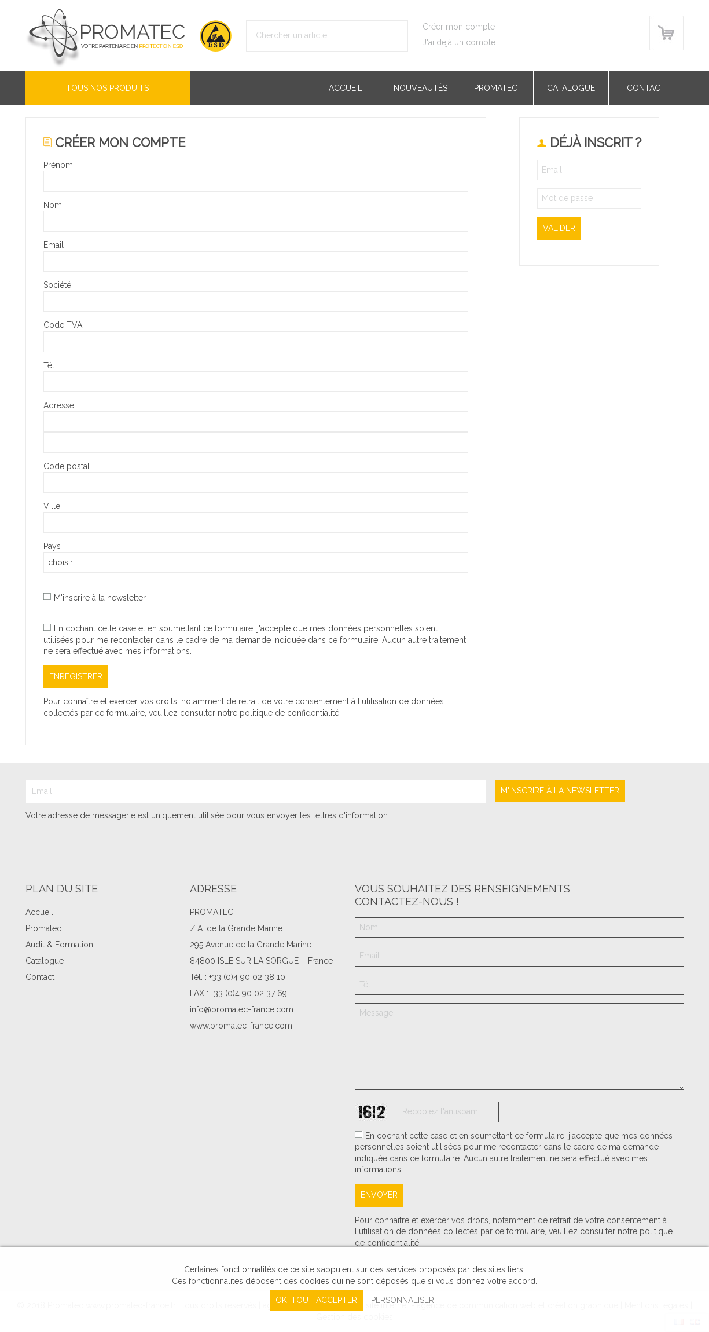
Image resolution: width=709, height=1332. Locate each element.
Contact (646, 88)
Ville (51, 506)
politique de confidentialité (289, 713)
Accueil (345, 88)
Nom (52, 205)
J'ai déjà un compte (459, 42)
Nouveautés (420, 88)
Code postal (66, 466)
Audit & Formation (59, 944)
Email (53, 245)
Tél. (49, 365)
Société (57, 285)
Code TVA (62, 325)
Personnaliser (402, 1300)
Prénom (58, 165)
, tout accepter (316, 1300)
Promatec (495, 88)
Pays (52, 546)
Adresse (58, 405)
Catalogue (571, 88)
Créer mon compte (459, 26)
